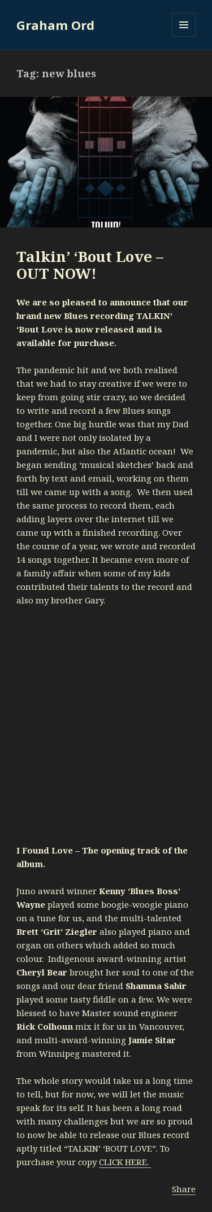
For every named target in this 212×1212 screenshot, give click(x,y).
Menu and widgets (184, 36)
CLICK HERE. (125, 1161)
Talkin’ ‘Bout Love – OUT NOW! (89, 264)
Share (184, 1189)
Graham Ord (55, 24)
